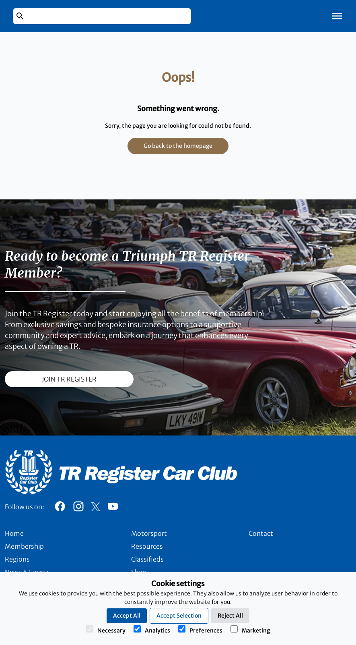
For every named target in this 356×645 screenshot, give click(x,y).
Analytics (152, 629)
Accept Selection (179, 615)
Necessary (106, 629)
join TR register (69, 379)
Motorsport (149, 533)
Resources (147, 546)
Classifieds (147, 559)
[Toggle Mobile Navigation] (337, 16)
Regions (17, 559)
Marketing (250, 629)
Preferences (200, 629)
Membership (24, 546)
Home (14, 533)
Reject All (230, 615)
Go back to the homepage (178, 145)
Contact (261, 533)
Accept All (126, 615)
